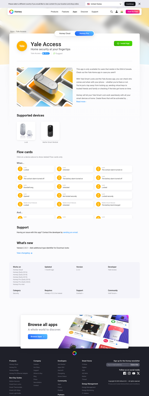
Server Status (62, 376)
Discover (84, 15)
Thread (84, 379)
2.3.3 (78, 270)
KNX (83, 370)
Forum (60, 387)
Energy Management (88, 387)
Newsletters (38, 382)
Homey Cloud (13, 364)
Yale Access (112, 270)
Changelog (61, 373)
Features (65, 15)
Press (35, 379)
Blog (35, 376)
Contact (36, 385)
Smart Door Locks (15, 384)
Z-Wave (84, 364)
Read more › (81, 102)
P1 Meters (85, 393)
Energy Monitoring (88, 390)
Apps (75, 15)
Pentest (60, 390)
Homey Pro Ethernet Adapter (18, 373)
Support (95, 15)
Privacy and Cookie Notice (116, 384)
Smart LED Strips (14, 390)
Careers (36, 364)
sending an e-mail (70, 232)
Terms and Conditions (133, 384)
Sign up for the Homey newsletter (127, 361)
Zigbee (84, 367)
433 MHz (85, 373)
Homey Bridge (14, 370)
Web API (60, 370)
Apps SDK (61, 367)
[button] (104, 4)
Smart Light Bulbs (15, 393)
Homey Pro (84, 33)
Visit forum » (112, 293)
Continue (130, 4)
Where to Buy (38, 373)
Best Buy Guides (15, 378)
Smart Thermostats (15, 387)
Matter (84, 376)
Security (16, 293)
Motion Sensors (14, 381)
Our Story (37, 367)
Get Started (61, 364)
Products (54, 15)
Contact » (79, 293)
